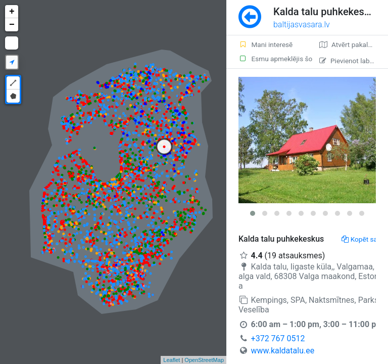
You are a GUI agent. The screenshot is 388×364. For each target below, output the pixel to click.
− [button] (12, 25)
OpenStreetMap (204, 360)
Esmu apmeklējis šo (272, 59)
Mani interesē (265, 44)
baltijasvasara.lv (301, 24)
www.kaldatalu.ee (283, 350)
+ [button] (12, 12)
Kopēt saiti (362, 239)
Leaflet (171, 360)
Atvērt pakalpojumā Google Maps (353, 44)
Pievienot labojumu (353, 61)
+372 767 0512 (278, 338)
